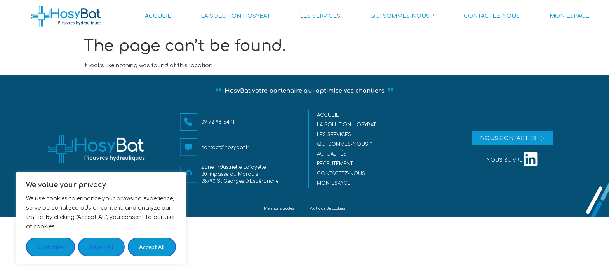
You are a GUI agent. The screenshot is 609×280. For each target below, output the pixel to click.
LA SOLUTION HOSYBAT (235, 16)
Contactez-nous (341, 173)
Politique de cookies (327, 208)
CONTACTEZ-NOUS (492, 16)
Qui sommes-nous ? (344, 144)
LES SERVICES (320, 16)
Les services (334, 134)
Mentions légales (279, 208)
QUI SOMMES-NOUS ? (402, 16)
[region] (101, 218)
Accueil (328, 115)
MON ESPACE (569, 16)
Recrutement (335, 163)
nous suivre (505, 160)
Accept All (151, 246)
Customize (51, 246)
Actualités (332, 154)
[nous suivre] (530, 159)
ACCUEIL (158, 16)
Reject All (101, 246)
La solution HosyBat (346, 125)
